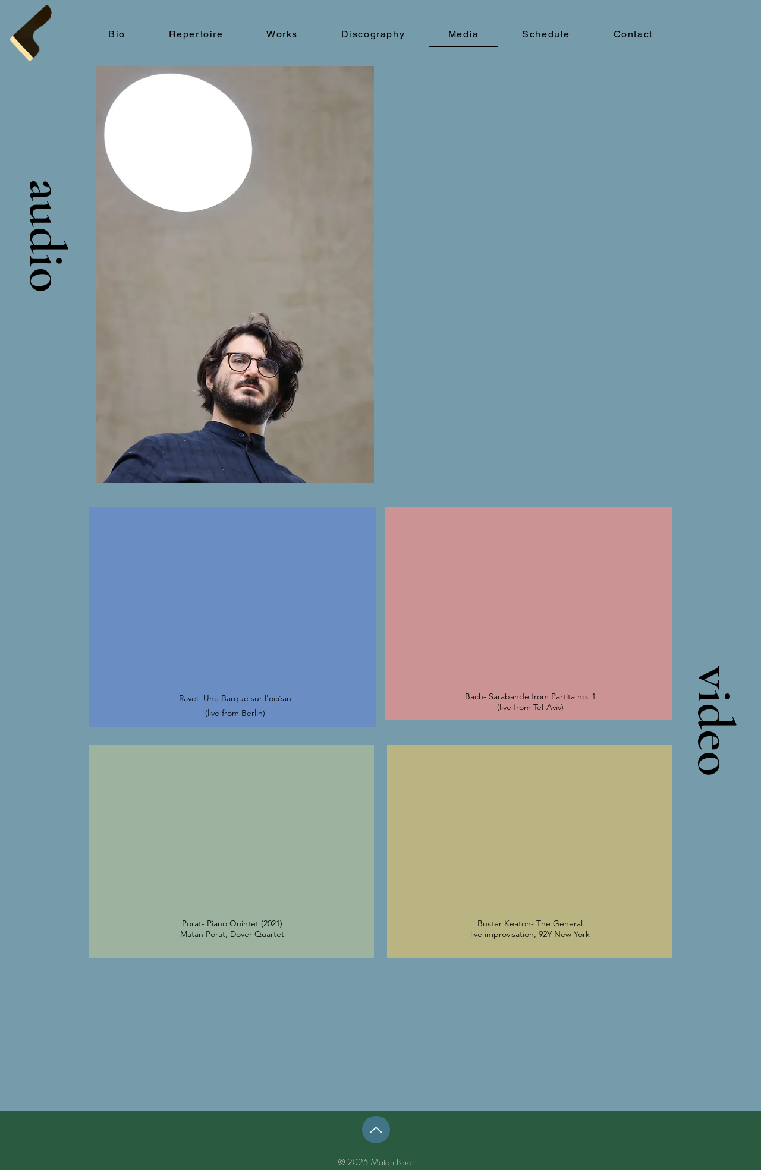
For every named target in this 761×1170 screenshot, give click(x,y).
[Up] (376, 1129)
